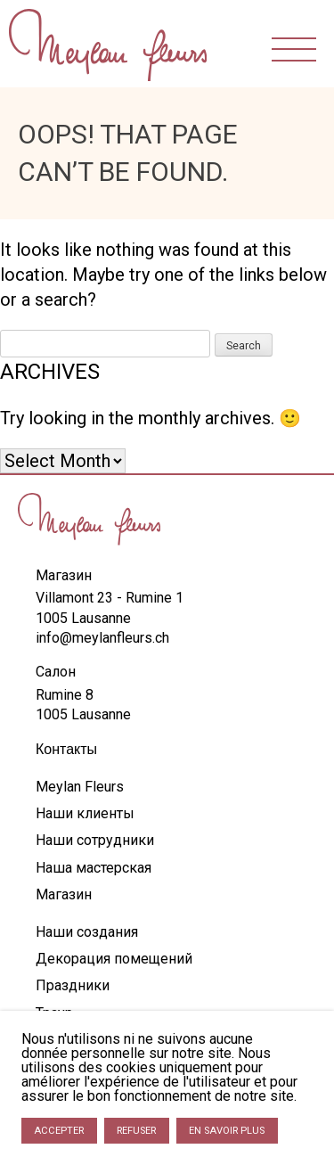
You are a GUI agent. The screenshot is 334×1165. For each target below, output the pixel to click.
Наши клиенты (85, 813)
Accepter (59, 1130)
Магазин (64, 894)
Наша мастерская (93, 867)
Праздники (73, 985)
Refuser (136, 1130)
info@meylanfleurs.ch (102, 637)
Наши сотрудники (95, 840)
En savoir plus (227, 1130)
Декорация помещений (114, 958)
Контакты (66, 749)
